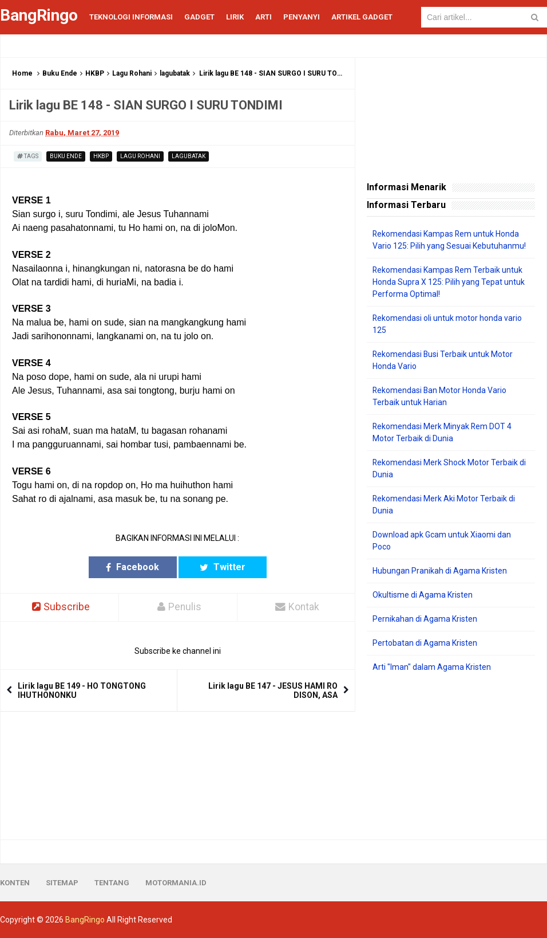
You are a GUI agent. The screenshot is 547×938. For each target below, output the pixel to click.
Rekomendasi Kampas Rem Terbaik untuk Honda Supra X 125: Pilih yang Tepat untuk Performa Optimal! (448, 282)
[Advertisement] (451, 756)
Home (22, 73)
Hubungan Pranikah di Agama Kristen (439, 570)
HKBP (94, 73)
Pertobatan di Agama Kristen (424, 642)
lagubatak (175, 73)
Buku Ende (59, 73)
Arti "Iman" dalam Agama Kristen (431, 667)
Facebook (133, 567)
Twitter (221, 567)
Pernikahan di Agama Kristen (424, 618)
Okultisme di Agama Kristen (422, 594)
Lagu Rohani (132, 73)
